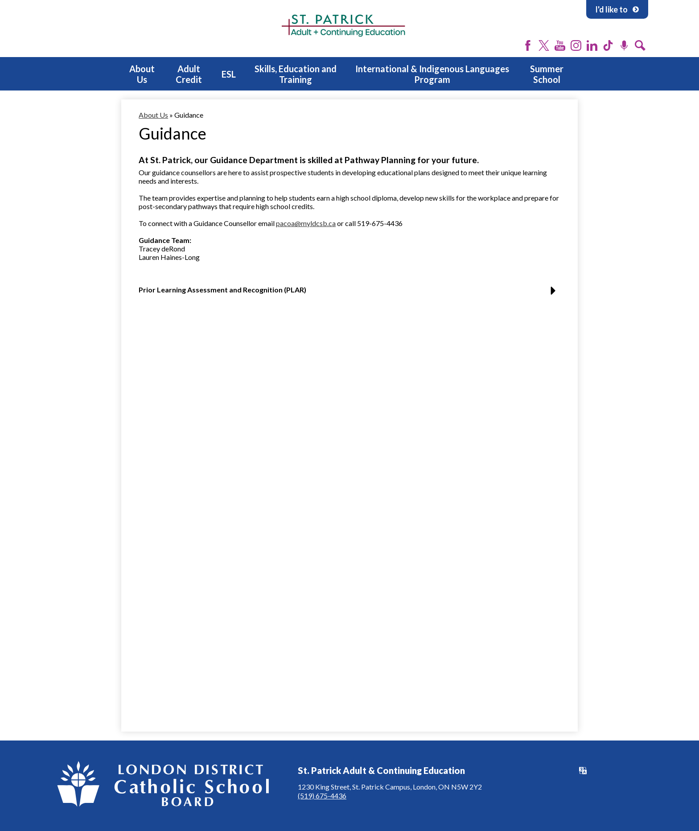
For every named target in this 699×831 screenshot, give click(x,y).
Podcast (624, 45)
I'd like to (617, 9)
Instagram (576, 45)
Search (640, 45)
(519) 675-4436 (322, 795)
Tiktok (608, 45)
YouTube (560, 45)
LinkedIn (592, 45)
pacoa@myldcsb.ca (306, 223)
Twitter (544, 45)
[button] (349, 293)
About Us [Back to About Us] (153, 115)
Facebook (527, 45)
